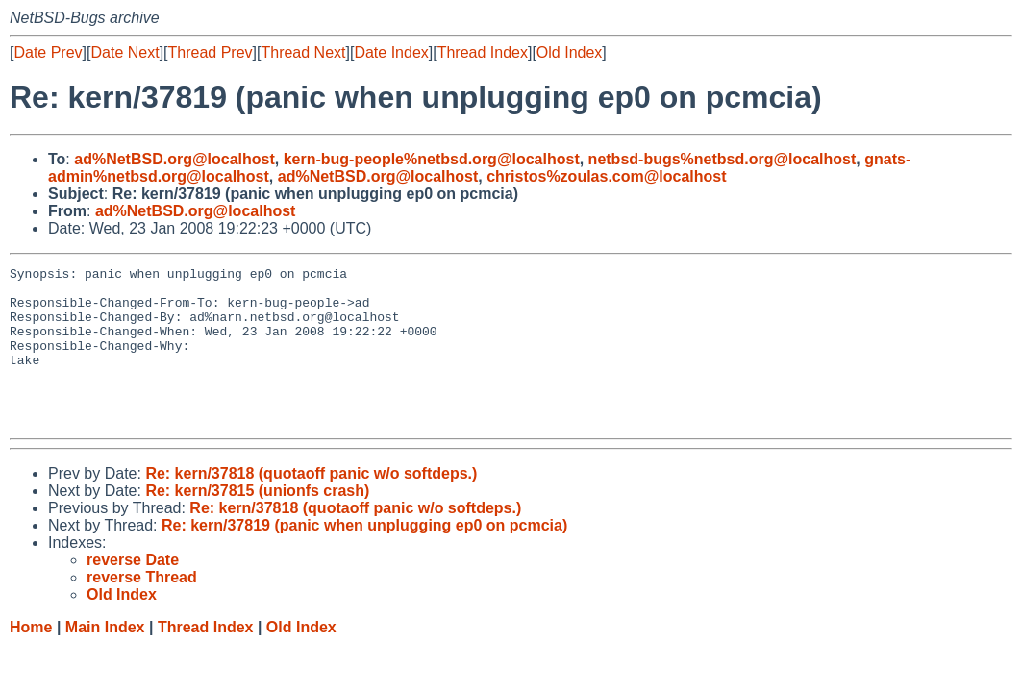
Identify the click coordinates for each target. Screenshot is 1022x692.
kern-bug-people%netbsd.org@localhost (432, 159)
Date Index (391, 52)
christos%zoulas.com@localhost (606, 176)
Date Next (124, 52)
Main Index (105, 659)
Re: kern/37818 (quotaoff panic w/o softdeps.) (311, 505)
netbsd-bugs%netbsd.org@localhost (722, 159)
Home (31, 659)
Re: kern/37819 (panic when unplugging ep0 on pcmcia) (364, 557)
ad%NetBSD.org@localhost (174, 159)
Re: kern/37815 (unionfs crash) (257, 522)
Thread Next (303, 52)
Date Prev (47, 52)
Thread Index (482, 52)
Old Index (569, 52)
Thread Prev (210, 52)
